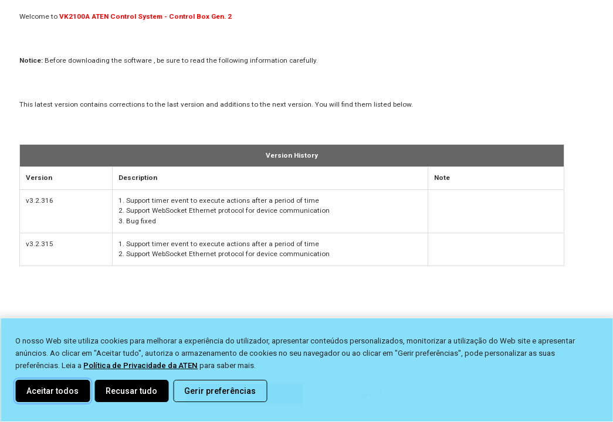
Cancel (369, 394)
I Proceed (244, 394)
